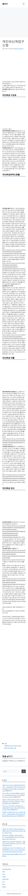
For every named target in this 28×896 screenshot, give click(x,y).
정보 (3, 884)
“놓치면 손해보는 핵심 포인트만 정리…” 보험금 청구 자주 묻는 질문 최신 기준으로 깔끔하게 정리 (13, 801)
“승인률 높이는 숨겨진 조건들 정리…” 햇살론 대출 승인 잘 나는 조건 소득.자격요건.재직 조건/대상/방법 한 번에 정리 (13, 850)
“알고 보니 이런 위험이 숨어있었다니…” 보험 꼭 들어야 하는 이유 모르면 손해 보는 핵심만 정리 (13, 808)
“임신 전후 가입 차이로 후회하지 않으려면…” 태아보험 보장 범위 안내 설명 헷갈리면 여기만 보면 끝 (13, 795)
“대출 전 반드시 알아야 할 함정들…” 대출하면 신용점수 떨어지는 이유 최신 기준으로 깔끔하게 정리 (13, 843)
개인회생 (4, 129)
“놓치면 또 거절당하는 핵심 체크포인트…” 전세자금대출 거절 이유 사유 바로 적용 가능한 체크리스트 (13, 837)
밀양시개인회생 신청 (10, 748)
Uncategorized (6, 869)
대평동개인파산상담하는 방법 (12, 746)
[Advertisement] (14, 23)
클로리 (5, 3)
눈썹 (3, 874)
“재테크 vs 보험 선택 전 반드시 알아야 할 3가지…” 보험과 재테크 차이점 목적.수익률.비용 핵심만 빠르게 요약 (13, 814)
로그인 (16, 761)
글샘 (5, 780)
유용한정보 (5, 879)
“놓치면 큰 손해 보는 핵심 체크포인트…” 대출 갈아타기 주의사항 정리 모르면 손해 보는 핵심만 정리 (13, 831)
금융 (5, 743)
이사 (3, 882)
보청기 (4, 876)
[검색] (24, 771)
